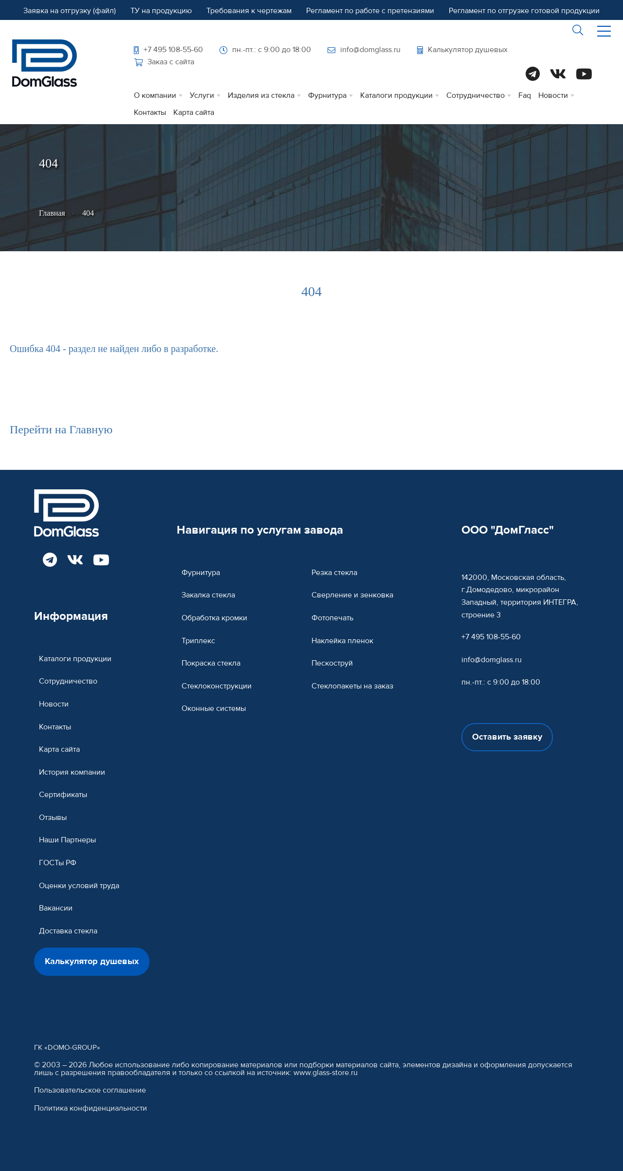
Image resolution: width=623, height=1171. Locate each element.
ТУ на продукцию (161, 11)
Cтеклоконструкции (217, 686)
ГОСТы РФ (57, 863)
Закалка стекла (208, 595)
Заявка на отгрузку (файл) (69, 11)
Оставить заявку (507, 737)
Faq (524, 95)
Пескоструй (332, 663)
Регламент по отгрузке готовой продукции (524, 11)
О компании (155, 95)
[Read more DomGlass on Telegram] (533, 75)
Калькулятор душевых (462, 50)
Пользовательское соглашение (90, 1090)
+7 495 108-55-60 (168, 50)
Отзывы (53, 817)
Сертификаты (63, 794)
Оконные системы (214, 708)
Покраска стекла (211, 663)
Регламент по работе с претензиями (370, 11)
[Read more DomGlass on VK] (558, 75)
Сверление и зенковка (352, 595)
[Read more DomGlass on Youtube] (584, 75)
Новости (553, 95)
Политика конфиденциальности (90, 1108)
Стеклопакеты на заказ (352, 686)
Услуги (202, 95)
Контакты (150, 112)
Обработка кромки (214, 618)
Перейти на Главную (61, 429)
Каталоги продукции (396, 95)
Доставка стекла (68, 931)
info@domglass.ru (364, 50)
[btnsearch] (578, 31)
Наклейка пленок (342, 641)
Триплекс (198, 641)
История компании (72, 772)
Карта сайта (193, 112)
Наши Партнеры (67, 840)
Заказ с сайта (164, 62)
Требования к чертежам (249, 11)
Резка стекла (334, 572)
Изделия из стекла (261, 95)
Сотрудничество (475, 95)
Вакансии (56, 908)
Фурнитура (327, 95)
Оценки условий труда (79, 886)
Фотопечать (332, 618)
